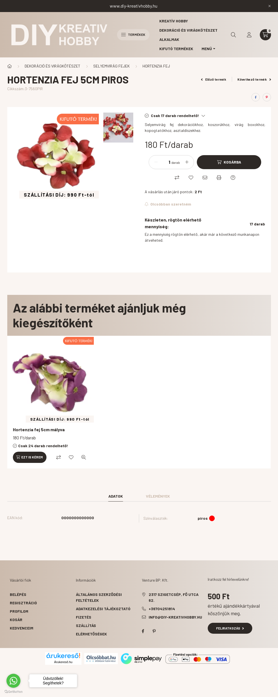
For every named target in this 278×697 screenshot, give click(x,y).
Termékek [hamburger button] (133, 34)
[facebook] (255, 97)
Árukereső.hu (63, 662)
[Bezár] (269, 6)
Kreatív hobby (173, 20)
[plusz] (187, 162)
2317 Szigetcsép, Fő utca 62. (173, 597)
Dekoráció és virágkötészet (188, 30)
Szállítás (86, 625)
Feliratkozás (230, 628)
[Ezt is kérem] (29, 457)
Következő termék (254, 79)
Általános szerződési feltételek (99, 597)
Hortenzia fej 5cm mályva (39, 429)
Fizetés (83, 617)
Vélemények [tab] (158, 496)
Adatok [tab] (115, 496)
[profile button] (249, 34)
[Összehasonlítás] (177, 177)
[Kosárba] (229, 162)
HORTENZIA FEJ (156, 66)
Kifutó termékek (176, 48)
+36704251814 (162, 608)
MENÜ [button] (207, 48)
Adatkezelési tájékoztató (103, 608)
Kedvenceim (21, 628)
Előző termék (213, 79)
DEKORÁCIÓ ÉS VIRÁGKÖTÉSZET (52, 66)
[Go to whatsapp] (13, 681)
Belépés (18, 594)
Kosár (16, 619)
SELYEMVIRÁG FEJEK (111, 66)
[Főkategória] (9, 66)
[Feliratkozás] (168, 204)
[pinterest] (267, 97)
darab (175, 162)
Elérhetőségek (91, 633)
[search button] (233, 34)
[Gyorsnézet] (83, 457)
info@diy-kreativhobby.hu (175, 617)
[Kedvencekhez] (191, 177)
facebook (143, 631)
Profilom (19, 611)
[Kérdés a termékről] (233, 177)
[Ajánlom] (205, 177)
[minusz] (156, 162)
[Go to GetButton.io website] (13, 691)
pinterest (154, 631)
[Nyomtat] (219, 177)
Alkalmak (169, 39)
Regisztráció (23, 602)
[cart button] (265, 34)
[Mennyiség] (165, 162)
